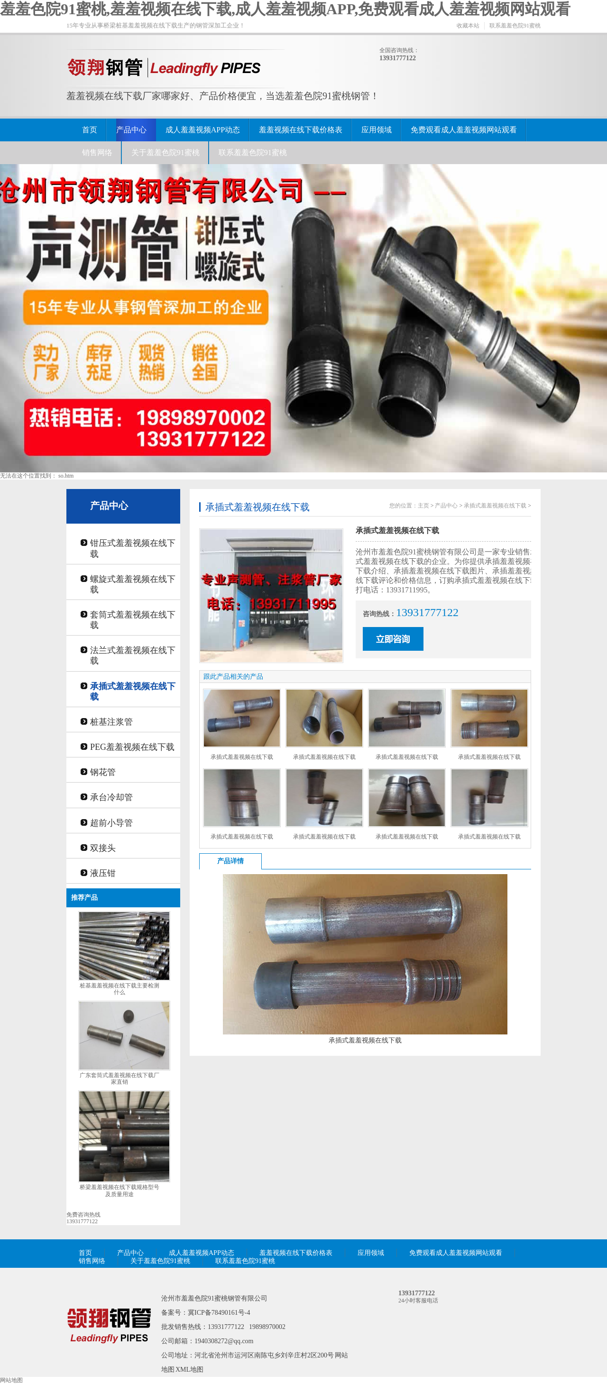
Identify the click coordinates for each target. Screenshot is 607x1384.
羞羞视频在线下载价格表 (300, 130)
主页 (423, 505)
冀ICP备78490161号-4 (219, 1312)
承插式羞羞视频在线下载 (132, 691)
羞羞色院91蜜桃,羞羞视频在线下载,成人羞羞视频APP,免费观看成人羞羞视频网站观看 (285, 9)
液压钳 (103, 873)
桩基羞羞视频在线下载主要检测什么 (119, 989)
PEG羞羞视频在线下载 (132, 747)
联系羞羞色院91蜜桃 (515, 25)
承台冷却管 (111, 797)
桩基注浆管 (111, 722)
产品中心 (131, 130)
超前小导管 (111, 823)
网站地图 (11, 1380)
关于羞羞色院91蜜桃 (165, 152)
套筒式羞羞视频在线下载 (132, 620)
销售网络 (97, 152)
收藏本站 (468, 25)
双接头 (103, 848)
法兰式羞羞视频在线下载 (132, 655)
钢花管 (103, 772)
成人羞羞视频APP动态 (203, 130)
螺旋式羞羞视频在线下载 (132, 584)
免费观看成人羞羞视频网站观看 (464, 130)
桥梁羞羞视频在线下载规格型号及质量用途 (119, 1191)
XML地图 (189, 1369)
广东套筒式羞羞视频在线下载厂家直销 (119, 1079)
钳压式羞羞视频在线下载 (132, 548)
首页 (89, 130)
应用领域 (376, 130)
